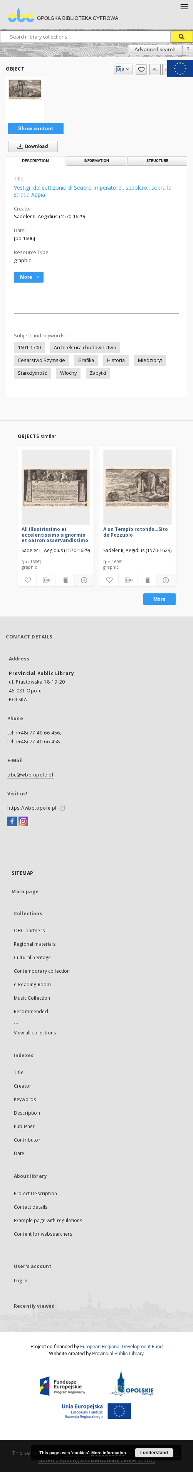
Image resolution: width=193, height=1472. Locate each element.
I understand (154, 1452)
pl (155, 69)
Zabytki (98, 373)
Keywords (25, 1099)
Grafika (86, 360)
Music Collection (32, 998)
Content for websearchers (43, 1234)
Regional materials (34, 944)
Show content (36, 128)
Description (27, 1113)
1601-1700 (29, 347)
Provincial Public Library (117, 1353)
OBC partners (29, 930)
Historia (116, 360)
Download (31, 146)
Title (18, 1072)
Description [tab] (35, 160)
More (159, 599)
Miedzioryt (150, 360)
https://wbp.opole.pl (32, 808)
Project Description (35, 1193)
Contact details (30, 1207)
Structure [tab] (157, 160)
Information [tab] (96, 160)
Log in (20, 1280)
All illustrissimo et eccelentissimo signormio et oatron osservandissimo (55, 534)
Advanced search (155, 49)
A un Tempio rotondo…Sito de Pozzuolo (135, 532)
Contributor (27, 1140)
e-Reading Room (32, 984)
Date (19, 1153)
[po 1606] (24, 238)
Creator (22, 1086)
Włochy (68, 373)
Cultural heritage (32, 957)
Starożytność (32, 373)
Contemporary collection (42, 971)
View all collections (35, 1032)
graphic (22, 260)
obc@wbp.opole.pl (30, 774)
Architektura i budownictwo (85, 347)
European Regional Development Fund (121, 1346)
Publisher (24, 1126)
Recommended (31, 1011)
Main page (25, 891)
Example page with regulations (48, 1220)
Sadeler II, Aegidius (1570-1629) (49, 216)
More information (108, 1452)
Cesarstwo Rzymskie (41, 360)
